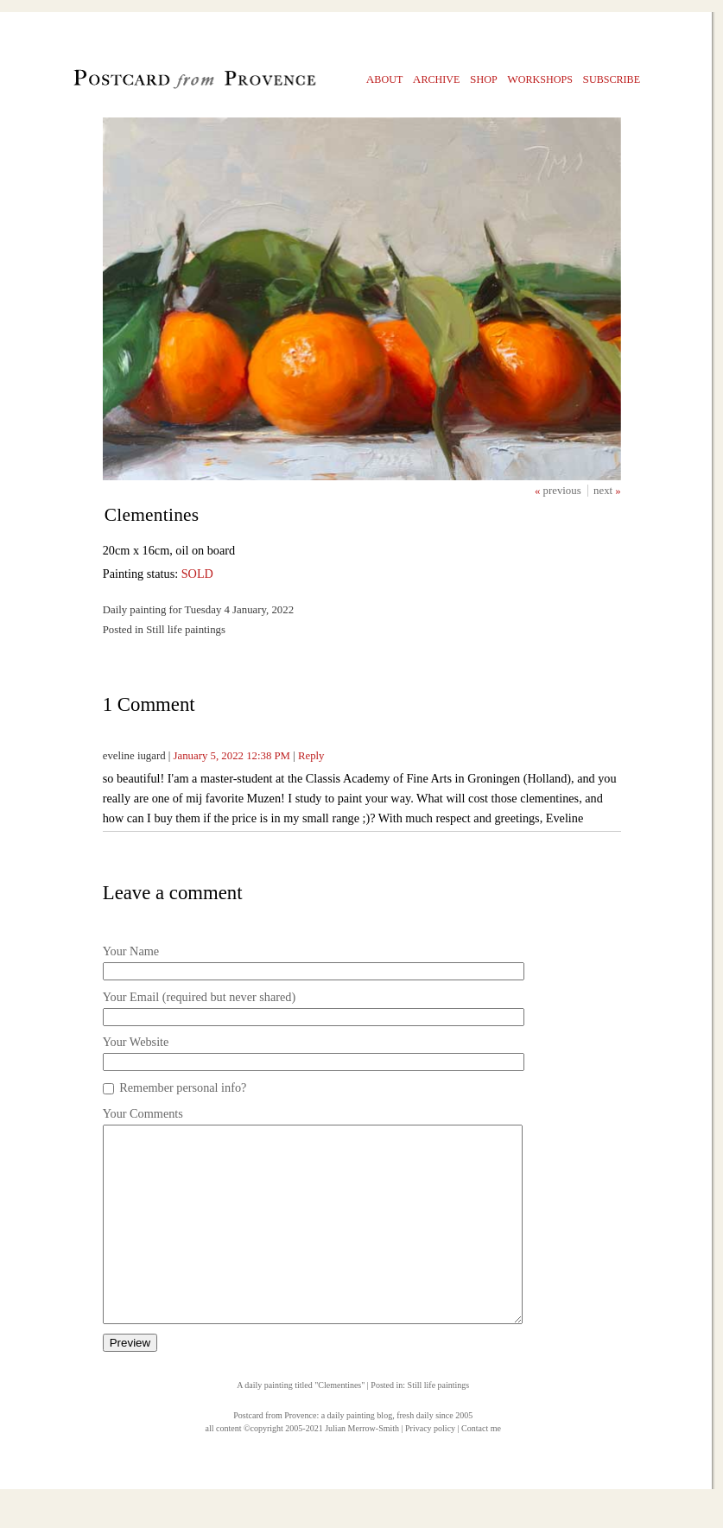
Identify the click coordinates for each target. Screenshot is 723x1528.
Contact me (481, 1467)
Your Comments (143, 1113)
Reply (311, 756)
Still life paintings (439, 1424)
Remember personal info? (182, 1087)
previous (563, 491)
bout (384, 79)
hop (484, 79)
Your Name (131, 951)
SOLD (197, 573)
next (604, 491)
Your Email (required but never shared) (199, 997)
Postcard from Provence (274, 1454)
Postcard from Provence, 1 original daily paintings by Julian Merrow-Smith (165, 83)
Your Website (136, 1042)
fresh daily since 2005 (434, 1454)
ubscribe (612, 79)
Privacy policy (430, 1467)
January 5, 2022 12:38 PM (232, 756)
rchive (436, 79)
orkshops (540, 79)
